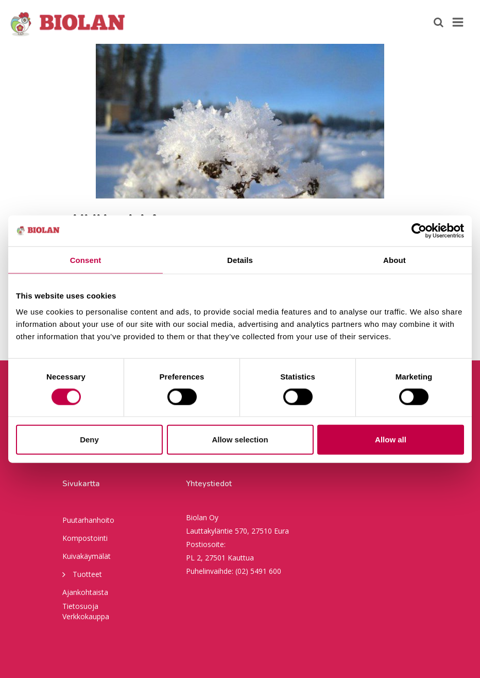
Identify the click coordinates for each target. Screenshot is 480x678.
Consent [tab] (85, 259)
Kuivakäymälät (86, 556)
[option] (240, 121)
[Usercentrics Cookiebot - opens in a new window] (419, 230)
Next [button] (464, 121)
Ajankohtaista (85, 592)
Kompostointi (85, 538)
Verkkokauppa (85, 616)
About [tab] (394, 259)
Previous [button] (15, 121)
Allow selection (240, 439)
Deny (89, 439)
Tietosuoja (80, 606)
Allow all (390, 439)
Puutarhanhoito (88, 520)
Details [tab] (240, 259)
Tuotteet (82, 574)
